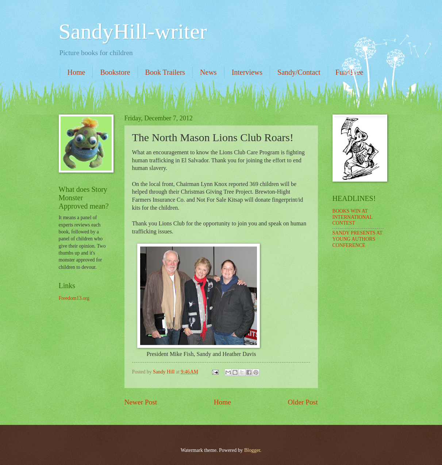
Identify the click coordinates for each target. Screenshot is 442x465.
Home (76, 72)
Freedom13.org (74, 298)
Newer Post (140, 402)
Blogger (252, 450)
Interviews (247, 72)
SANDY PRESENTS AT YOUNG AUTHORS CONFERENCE (358, 239)
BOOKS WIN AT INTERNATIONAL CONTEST (353, 217)
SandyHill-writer (133, 31)
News (208, 72)
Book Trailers (165, 72)
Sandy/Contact (298, 72)
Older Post (303, 402)
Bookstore (115, 72)
